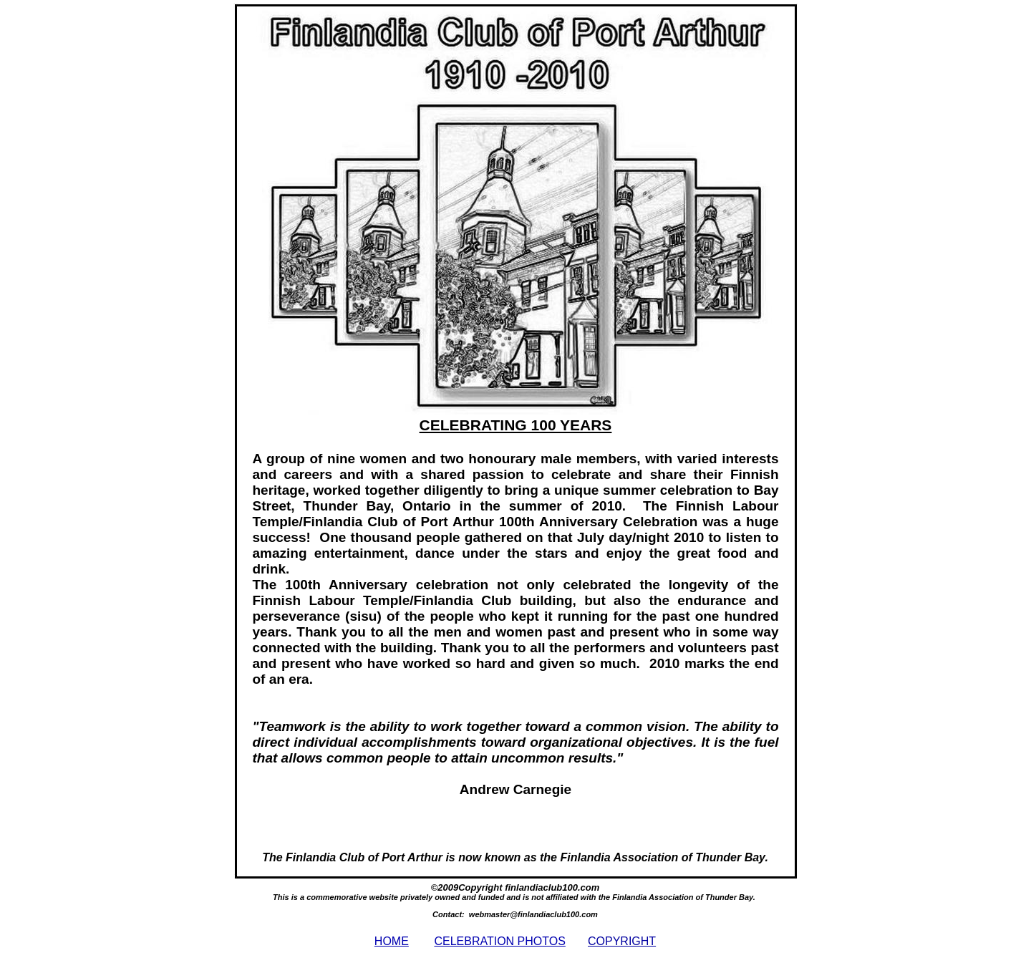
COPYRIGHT (622, 941)
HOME (391, 941)
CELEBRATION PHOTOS (499, 941)
